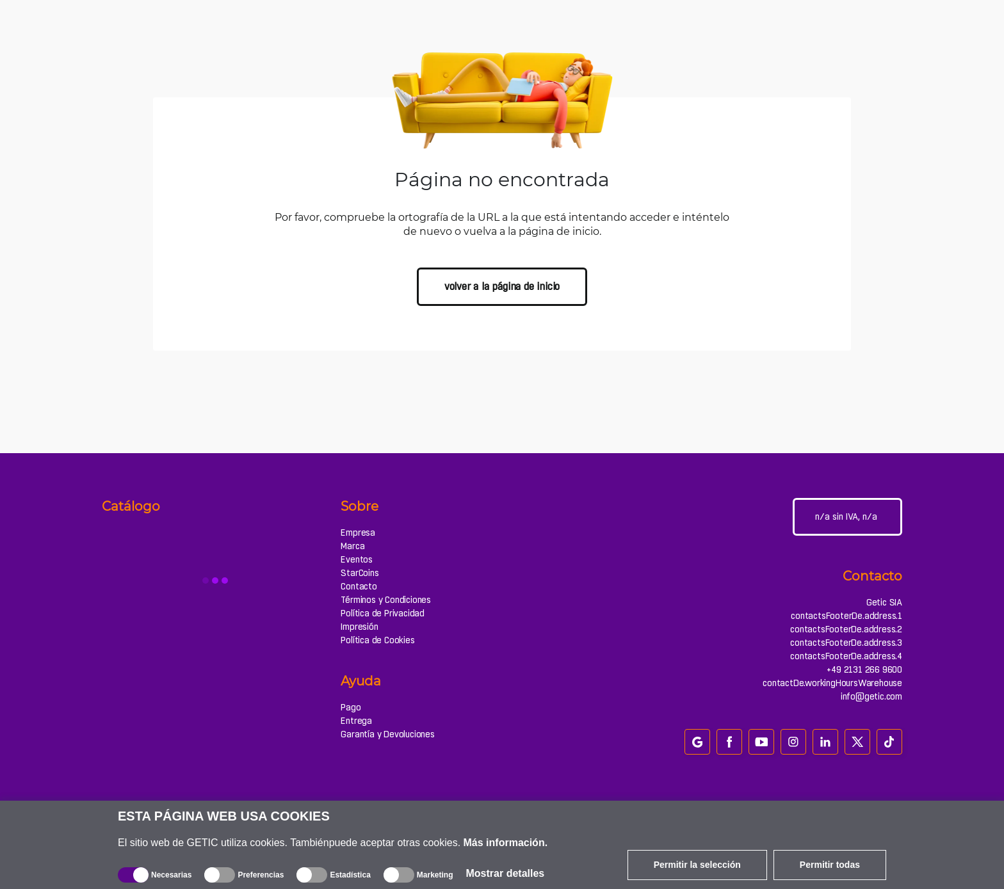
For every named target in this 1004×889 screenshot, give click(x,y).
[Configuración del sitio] (847, 516)
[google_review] (697, 742)
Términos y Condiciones (386, 600)
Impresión (359, 626)
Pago (350, 707)
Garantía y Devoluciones (387, 734)
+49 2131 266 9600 (864, 669)
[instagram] (793, 742)
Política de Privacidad (383, 613)
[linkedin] (825, 742)
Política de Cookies (377, 640)
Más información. (506, 842)
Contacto (358, 586)
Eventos (357, 559)
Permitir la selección (697, 865)
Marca (352, 546)
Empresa (358, 532)
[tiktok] (889, 742)
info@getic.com (871, 696)
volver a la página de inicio (502, 286)
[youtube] (761, 742)
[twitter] (857, 742)
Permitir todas (830, 865)
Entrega (356, 721)
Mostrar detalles (505, 873)
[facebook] (729, 742)
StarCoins (359, 573)
